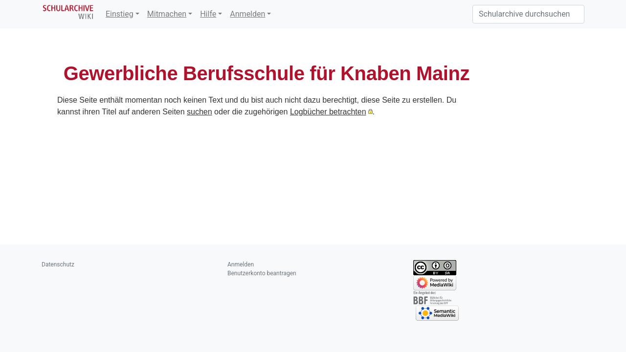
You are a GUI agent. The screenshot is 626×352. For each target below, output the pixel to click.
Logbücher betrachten (328, 112)
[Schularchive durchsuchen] (528, 14)
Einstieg (120, 14)
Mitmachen (166, 14)
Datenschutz (58, 264)
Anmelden (247, 14)
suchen (199, 112)
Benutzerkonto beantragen (261, 273)
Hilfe (208, 14)
